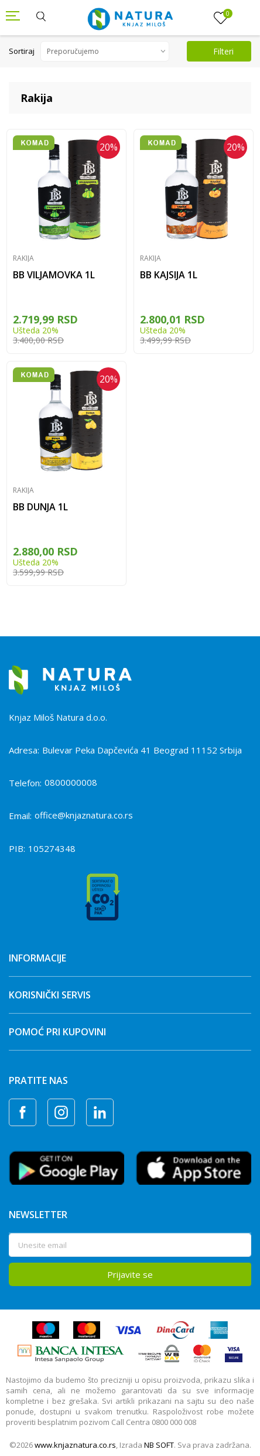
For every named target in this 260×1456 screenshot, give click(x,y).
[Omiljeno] (221, 18)
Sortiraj (22, 51)
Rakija (23, 258)
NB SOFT (159, 1445)
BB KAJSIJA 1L (168, 274)
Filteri (216, 51)
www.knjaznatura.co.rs (75, 1445)
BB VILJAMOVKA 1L (54, 274)
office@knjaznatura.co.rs (84, 815)
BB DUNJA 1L (40, 506)
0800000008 (71, 782)
